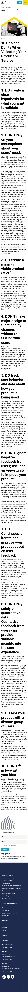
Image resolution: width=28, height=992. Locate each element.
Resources (5, 920)
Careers (4, 935)
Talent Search (6, 883)
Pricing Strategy (6, 898)
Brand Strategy (6, 891)
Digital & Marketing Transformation (11, 885)
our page (23, 809)
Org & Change (6, 896)
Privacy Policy (6, 915)
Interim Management (7, 875)
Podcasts (4, 925)
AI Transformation (7, 880)
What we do (5, 871)
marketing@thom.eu (7, 944)
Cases (4, 930)
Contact (19, 2)
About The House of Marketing (10, 903)
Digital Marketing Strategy (9, 893)
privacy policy (12, 845)
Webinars (4, 927)
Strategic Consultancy (8, 878)
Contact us (5, 940)
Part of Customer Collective (9, 913)
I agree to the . (9, 845)
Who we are (5, 910)
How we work (6, 908)
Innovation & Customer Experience (11, 888)
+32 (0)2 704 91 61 (7, 947)
